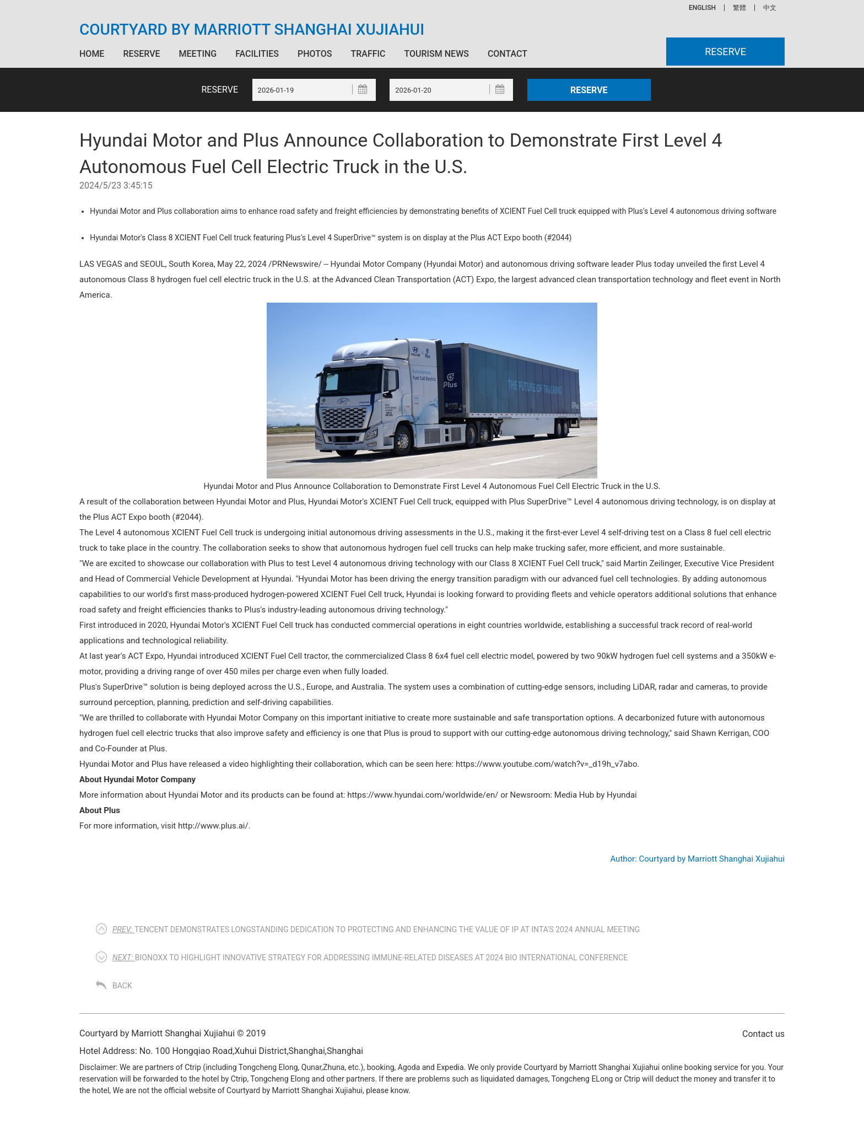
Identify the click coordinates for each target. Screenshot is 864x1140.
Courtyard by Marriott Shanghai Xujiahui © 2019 (172, 1033)
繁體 (739, 7)
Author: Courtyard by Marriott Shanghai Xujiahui (697, 859)
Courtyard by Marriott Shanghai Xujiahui (251, 29)
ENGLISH (702, 7)
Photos (315, 54)
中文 (769, 7)
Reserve (141, 54)
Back (122, 985)
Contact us (763, 1034)
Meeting (198, 54)
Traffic (367, 54)
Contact (507, 54)
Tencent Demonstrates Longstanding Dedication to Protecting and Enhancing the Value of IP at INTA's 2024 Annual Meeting (376, 929)
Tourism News (436, 54)
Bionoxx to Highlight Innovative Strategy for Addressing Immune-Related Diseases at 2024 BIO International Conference (370, 957)
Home (91, 54)
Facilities (257, 54)
